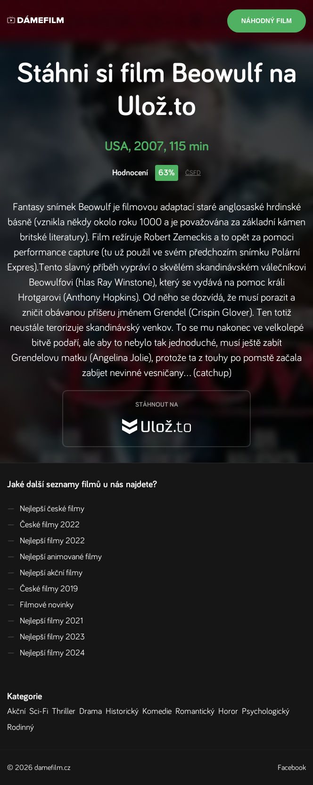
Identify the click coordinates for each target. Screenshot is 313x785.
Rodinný (22, 727)
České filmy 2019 (42, 589)
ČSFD (193, 173)
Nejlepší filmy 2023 (46, 637)
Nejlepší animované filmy (54, 557)
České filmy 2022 (43, 525)
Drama (92, 711)
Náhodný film (266, 21)
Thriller (65, 711)
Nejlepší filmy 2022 (46, 541)
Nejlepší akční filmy (44, 573)
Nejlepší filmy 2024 (46, 653)
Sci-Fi (40, 711)
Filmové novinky (40, 605)
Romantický (196, 711)
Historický (124, 711)
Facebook (292, 767)
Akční (18, 711)
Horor (230, 711)
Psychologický (267, 711)
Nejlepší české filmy (45, 508)
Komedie (158, 711)
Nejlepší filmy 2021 (45, 621)
